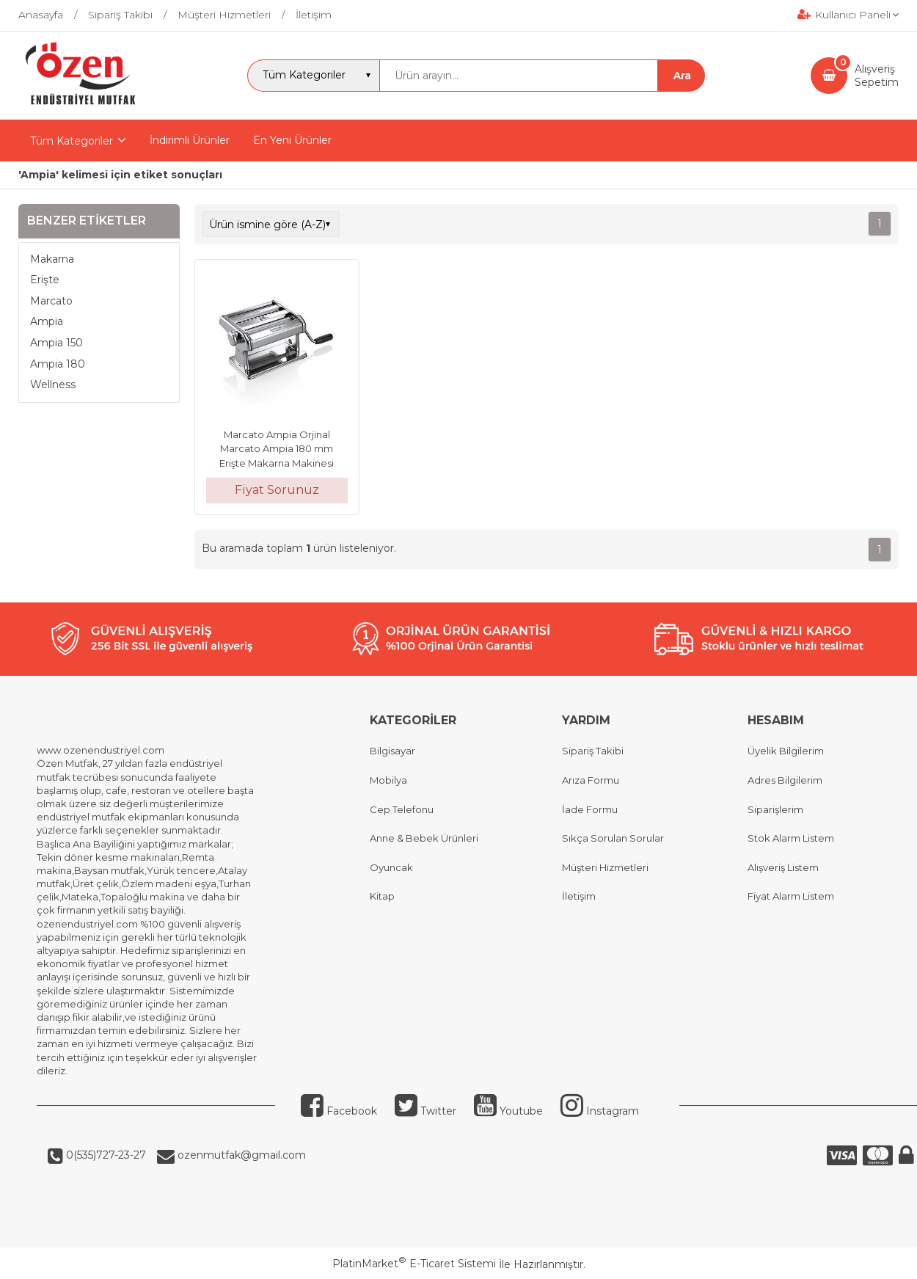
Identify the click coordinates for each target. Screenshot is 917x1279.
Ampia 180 (57, 364)
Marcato (51, 300)
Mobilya (388, 780)
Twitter (425, 1111)
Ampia (46, 321)
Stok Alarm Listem (791, 838)
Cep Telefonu (402, 809)
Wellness (53, 384)
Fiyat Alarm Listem (791, 896)
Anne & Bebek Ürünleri (424, 838)
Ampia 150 (56, 342)
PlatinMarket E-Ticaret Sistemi (414, 1263)
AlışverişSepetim (877, 75)
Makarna (52, 259)
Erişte (44, 279)
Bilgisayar (392, 751)
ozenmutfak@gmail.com (240, 1155)
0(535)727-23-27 (104, 1155)
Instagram (599, 1111)
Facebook (339, 1111)
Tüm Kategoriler (71, 140)
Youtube (508, 1111)
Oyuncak (391, 867)
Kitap (382, 896)
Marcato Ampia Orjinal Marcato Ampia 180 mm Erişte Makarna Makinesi (276, 449)
